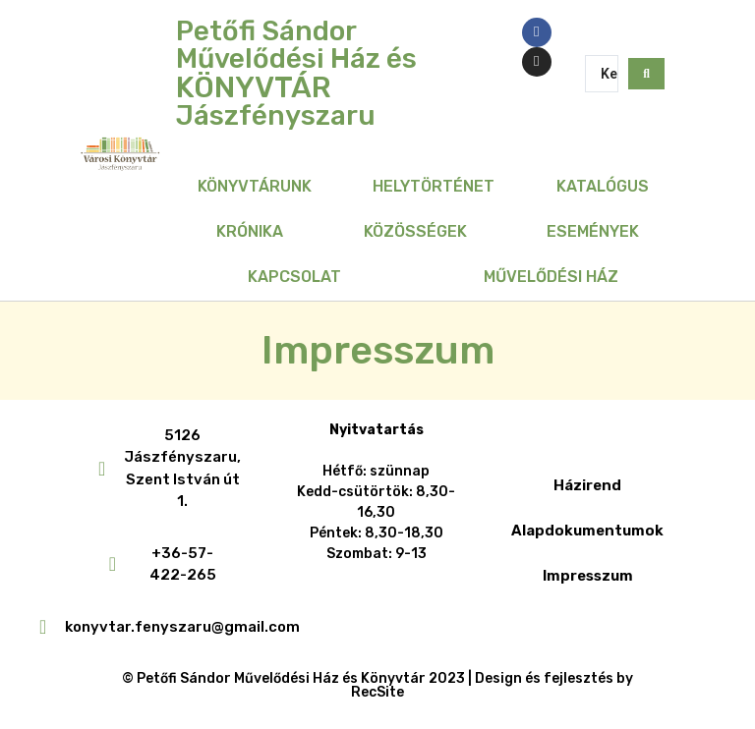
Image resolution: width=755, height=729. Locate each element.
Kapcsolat (294, 276)
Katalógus (602, 186)
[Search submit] (646, 73)
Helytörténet (433, 186)
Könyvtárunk (255, 186)
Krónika (249, 231)
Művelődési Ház (551, 276)
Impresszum (588, 576)
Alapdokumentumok (587, 530)
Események (593, 231)
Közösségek (415, 231)
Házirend (587, 485)
